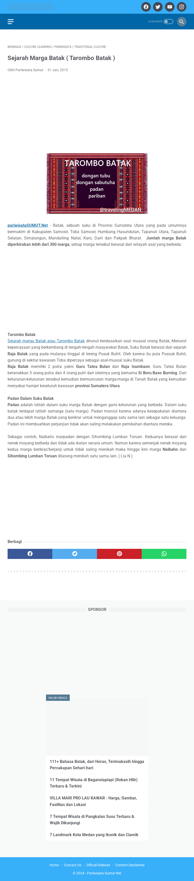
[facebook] (145, 6)
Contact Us (72, 865)
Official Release (98, 865)
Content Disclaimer (130, 865)
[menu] (11, 21)
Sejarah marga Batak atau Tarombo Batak (46, 341)
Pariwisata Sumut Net (104, 873)
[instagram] (181, 6)
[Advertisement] (97, 114)
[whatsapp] (164, 554)
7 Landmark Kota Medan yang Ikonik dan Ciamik (94, 834)
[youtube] (169, 6)
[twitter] (157, 6)
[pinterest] (119, 554)
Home (54, 865)
